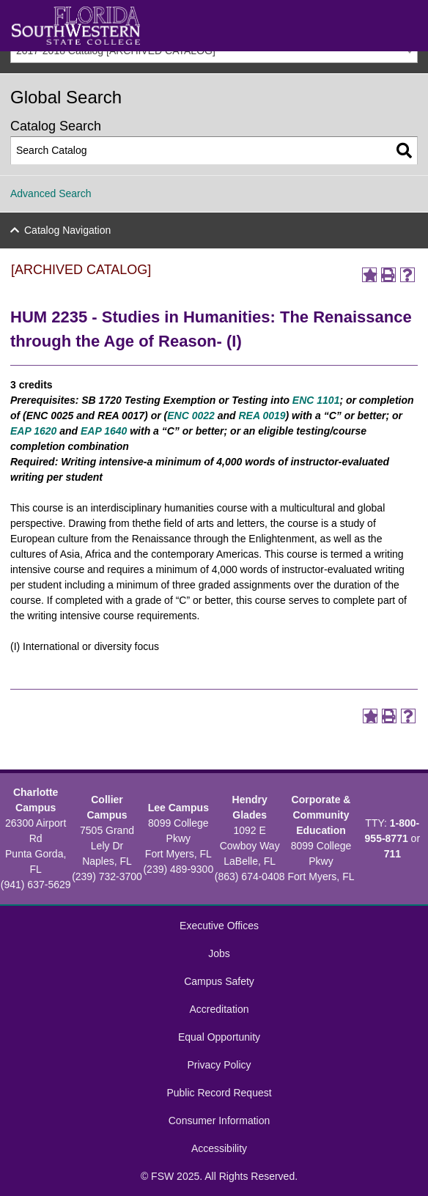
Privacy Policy (219, 1065)
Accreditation (219, 1009)
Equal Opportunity (219, 1037)
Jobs (219, 953)
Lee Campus (178, 807)
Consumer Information (219, 1120)
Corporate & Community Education (321, 815)
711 (392, 854)
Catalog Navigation (67, 230)
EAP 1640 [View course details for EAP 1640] (104, 431)
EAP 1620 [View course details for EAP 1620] (33, 431)
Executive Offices (219, 925)
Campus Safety (219, 981)
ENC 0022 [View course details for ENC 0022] (191, 415)
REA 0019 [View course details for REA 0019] (261, 415)
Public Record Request (218, 1093)
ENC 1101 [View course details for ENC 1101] (316, 400)
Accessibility (219, 1148)
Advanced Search (51, 193)
